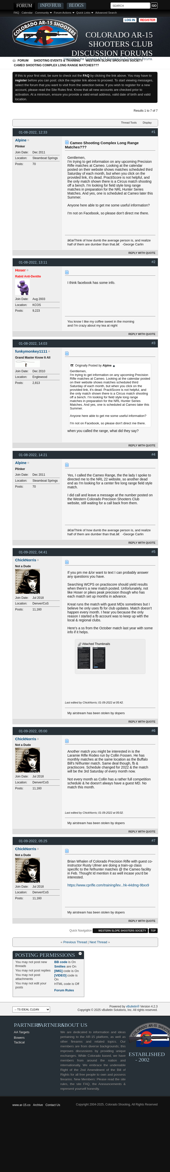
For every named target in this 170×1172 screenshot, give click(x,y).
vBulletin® (132, 1006)
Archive (38, 1105)
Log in (130, 20)
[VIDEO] (60, 975)
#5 (153, 552)
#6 (153, 731)
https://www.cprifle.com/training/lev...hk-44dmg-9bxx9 (108, 885)
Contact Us (52, 1105)
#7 (153, 840)
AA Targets (21, 1032)
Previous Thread (75, 942)
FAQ (16, 12)
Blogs (76, 5)
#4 (153, 454)
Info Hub (50, 5)
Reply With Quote (139, 252)
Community (42, 12)
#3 (153, 343)
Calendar (27, 12)
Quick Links (83, 12)
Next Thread (98, 942)
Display (147, 122)
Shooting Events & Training (57, 60)
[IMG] (58, 971)
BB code (60, 962)
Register (147, 20)
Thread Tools (129, 122)
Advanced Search (106, 12)
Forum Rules (64, 990)
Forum (24, 5)
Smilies (60, 966)
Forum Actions (62, 12)
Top (153, 930)
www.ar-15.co (21, 1105)
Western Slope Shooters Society (114, 60)
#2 (153, 262)
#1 (153, 132)
